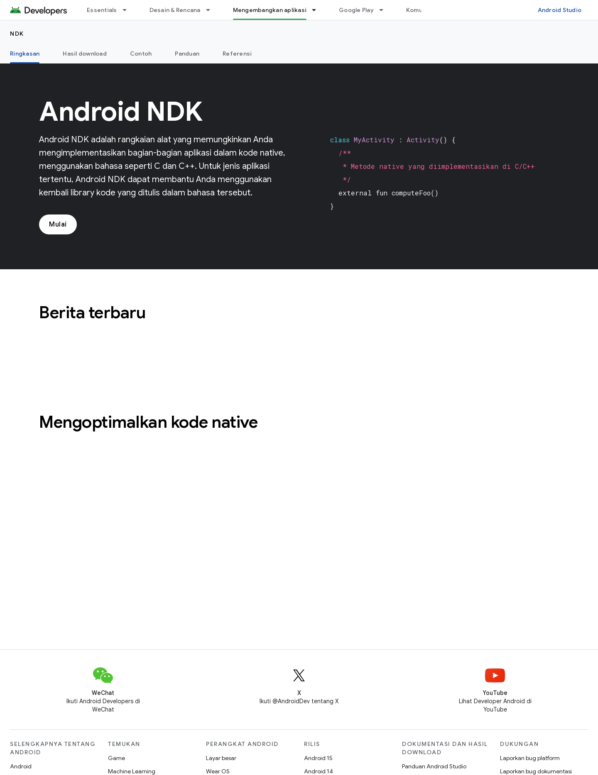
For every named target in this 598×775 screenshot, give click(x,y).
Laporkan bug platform (530, 758)
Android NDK (121, 112)
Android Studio (560, 10)
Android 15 (318, 758)
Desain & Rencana (175, 10)
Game (116, 758)
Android (21, 766)
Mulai (58, 224)
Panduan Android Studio (434, 766)
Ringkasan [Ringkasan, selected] (24, 53)
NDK (17, 33)
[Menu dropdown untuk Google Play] (385, 10)
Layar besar (221, 758)
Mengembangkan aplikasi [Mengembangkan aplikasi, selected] (270, 10)
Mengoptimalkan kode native (148, 422)
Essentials (102, 10)
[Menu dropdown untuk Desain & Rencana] (212, 10)
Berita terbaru (92, 312)
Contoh (141, 53)
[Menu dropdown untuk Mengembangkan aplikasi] (317, 10)
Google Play (356, 10)
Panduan (187, 53)
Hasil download (85, 53)
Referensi (237, 53)
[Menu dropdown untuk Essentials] (128, 10)
